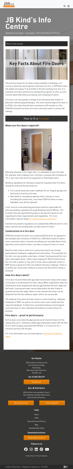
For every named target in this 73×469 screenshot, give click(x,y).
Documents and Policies (36, 421)
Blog (36, 425)
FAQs (37, 418)
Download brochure (36, 437)
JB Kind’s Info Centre (14, 33)
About (36, 414)
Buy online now (20, 403)
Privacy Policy (30, 456)
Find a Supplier (52, 403)
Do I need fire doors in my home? (42, 219)
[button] (36, 43)
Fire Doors (30, 33)
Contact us (36, 382)
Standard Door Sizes (36, 428)
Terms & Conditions (41, 456)
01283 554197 (38, 377)
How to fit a (36, 118)
